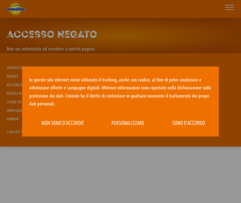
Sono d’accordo (188, 123)
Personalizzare (128, 123)
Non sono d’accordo (63, 123)
